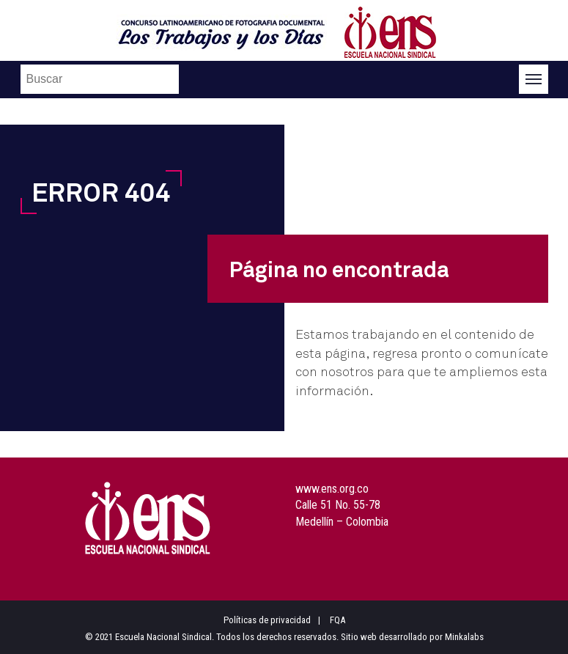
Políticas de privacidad (267, 619)
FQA (337, 619)
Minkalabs (464, 636)
